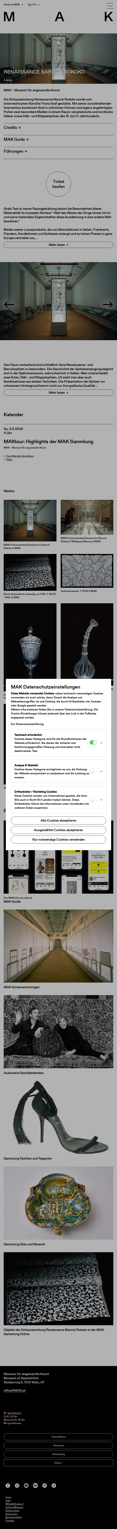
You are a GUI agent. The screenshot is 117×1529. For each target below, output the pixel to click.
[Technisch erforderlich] (93, 742)
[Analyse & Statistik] (93, 771)
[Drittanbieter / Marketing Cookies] (93, 799)
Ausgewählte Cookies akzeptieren (58, 830)
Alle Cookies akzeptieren (58, 820)
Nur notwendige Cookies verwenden (58, 839)
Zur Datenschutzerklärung (27, 724)
